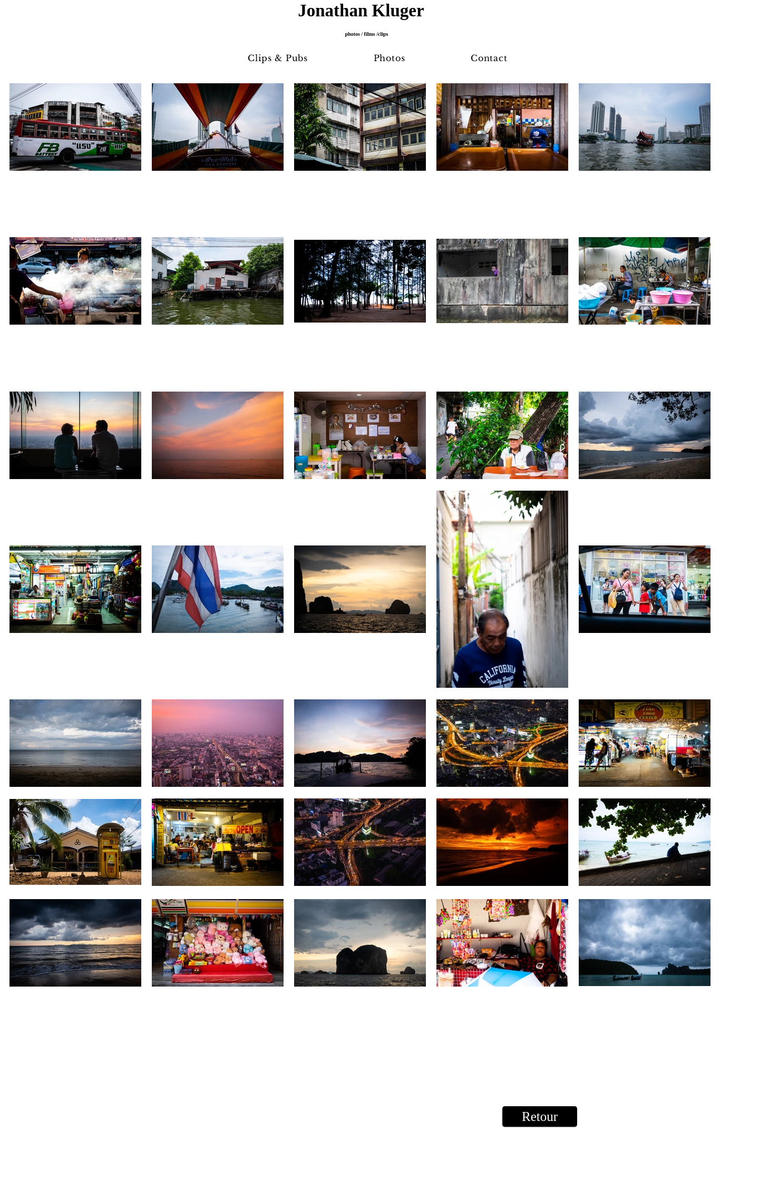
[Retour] (539, 1116)
